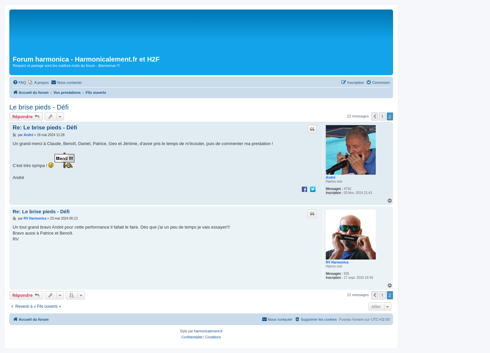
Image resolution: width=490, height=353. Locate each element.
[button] (374, 116)
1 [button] (382, 116)
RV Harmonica (337, 262)
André (330, 177)
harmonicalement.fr (208, 331)
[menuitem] (19, 83)
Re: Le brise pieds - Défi (45, 127)
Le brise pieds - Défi (39, 107)
